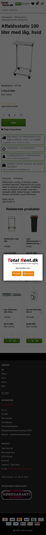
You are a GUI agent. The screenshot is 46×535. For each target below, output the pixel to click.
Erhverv (28, 274)
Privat (16, 274)
